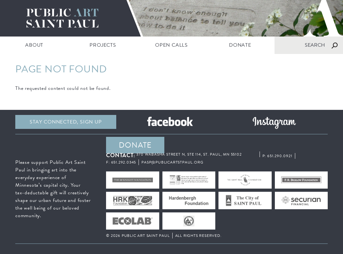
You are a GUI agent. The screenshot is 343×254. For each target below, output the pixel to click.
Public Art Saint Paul (171, 18)
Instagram (274, 122)
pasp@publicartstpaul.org (172, 162)
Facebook (169, 122)
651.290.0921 (279, 156)
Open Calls (171, 45)
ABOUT (34, 45)
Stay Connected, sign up (66, 122)
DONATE (240, 45)
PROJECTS (102, 45)
